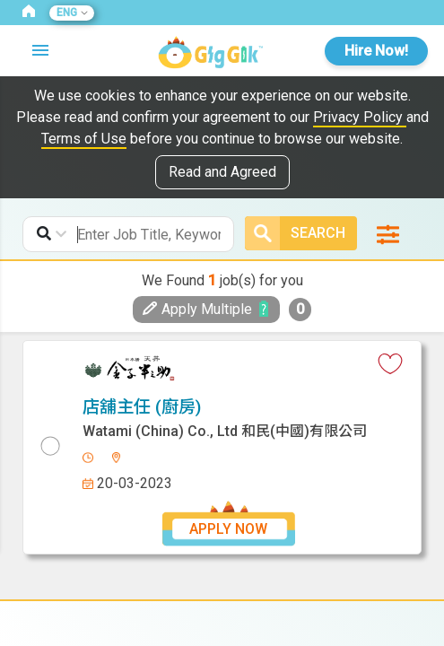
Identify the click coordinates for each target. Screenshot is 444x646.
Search (295, 233)
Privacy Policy (359, 117)
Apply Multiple (197, 309)
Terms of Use (83, 138)
